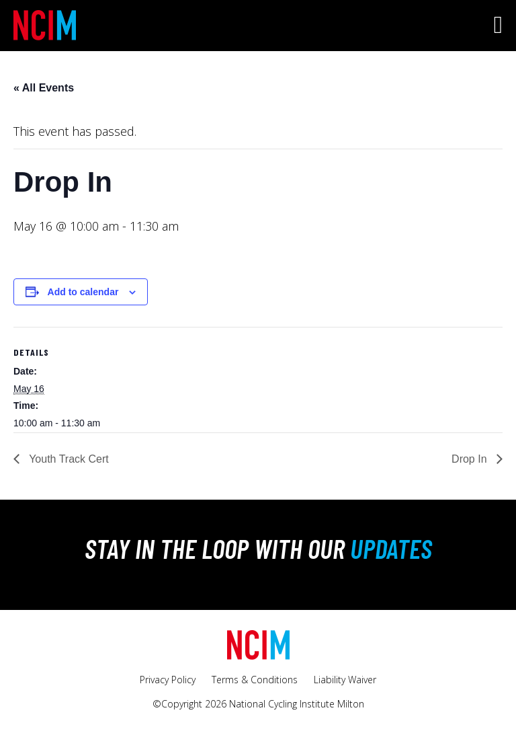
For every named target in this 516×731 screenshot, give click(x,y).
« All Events (43, 87)
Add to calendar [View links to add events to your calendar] (83, 291)
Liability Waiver (345, 679)
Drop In (471, 459)
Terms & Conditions (255, 679)
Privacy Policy (168, 679)
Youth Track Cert (67, 459)
